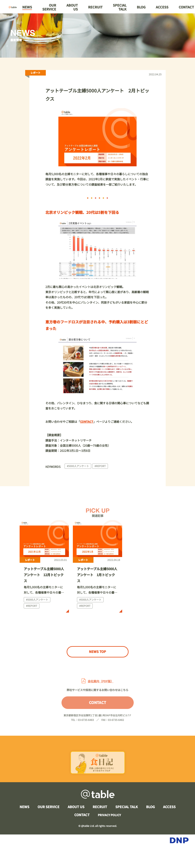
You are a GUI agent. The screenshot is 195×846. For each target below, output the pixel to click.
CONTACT (97, 707)
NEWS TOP (97, 651)
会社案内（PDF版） (100, 686)
